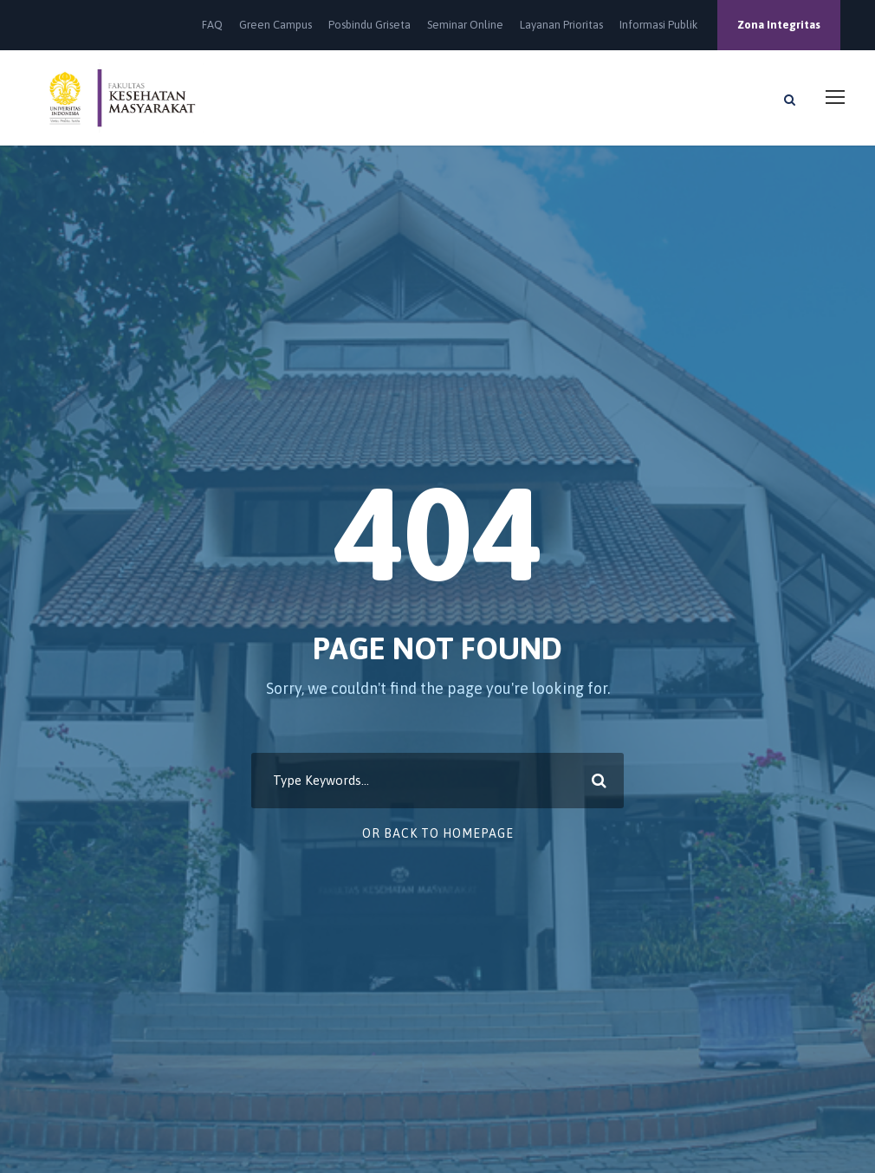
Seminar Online (465, 24)
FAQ (212, 24)
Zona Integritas (778, 24)
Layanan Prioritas (561, 24)
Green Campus (275, 24)
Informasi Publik (658, 24)
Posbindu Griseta (369, 24)
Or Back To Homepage (438, 833)
